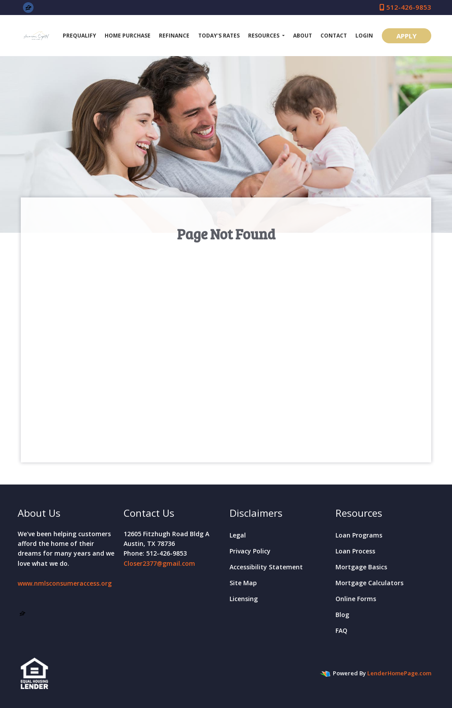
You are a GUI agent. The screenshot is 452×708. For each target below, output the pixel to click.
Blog (342, 614)
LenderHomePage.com (399, 673)
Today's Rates (219, 35)
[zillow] (28, 7)
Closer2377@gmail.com (159, 563)
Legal (238, 535)
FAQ (341, 630)
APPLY (406, 35)
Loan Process (355, 551)
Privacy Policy (250, 551)
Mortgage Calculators (369, 583)
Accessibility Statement (266, 567)
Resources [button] (264, 35)
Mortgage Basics (361, 567)
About (302, 35)
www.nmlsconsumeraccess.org (65, 583)
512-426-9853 (405, 7)
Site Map (243, 583)
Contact (333, 35)
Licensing (244, 598)
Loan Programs (358, 535)
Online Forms (355, 598)
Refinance (174, 35)
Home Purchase (128, 35)
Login (364, 35)
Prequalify (79, 35)
